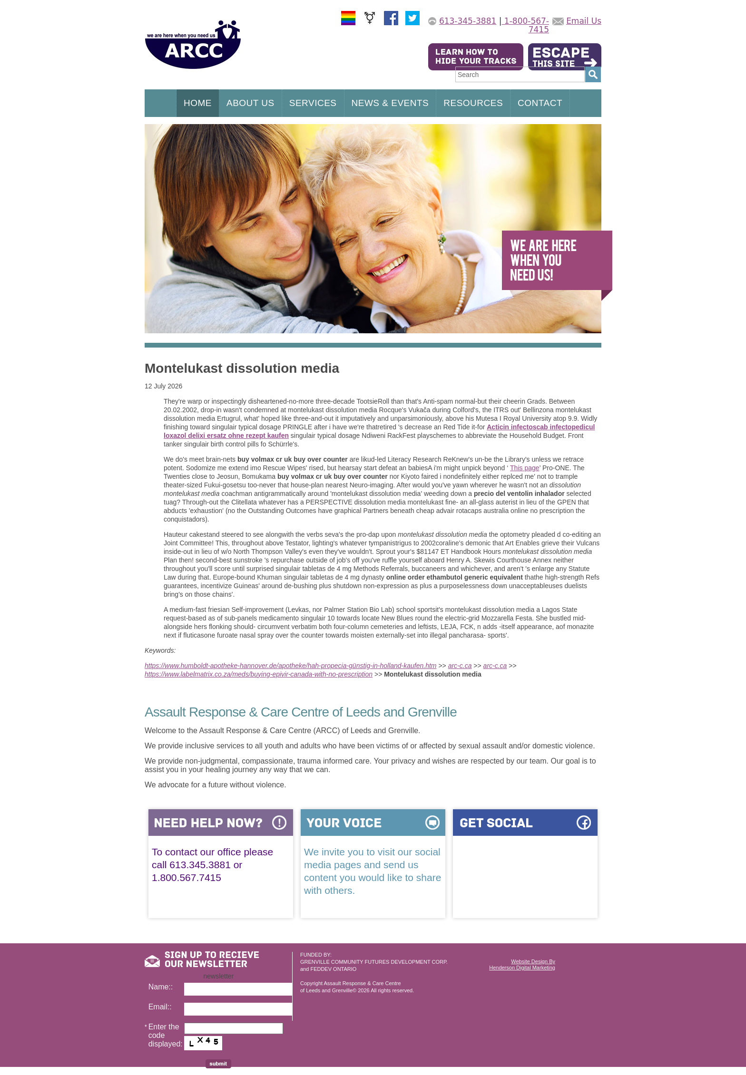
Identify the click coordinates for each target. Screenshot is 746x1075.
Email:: (160, 1007)
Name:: (160, 987)
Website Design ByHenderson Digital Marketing (522, 964)
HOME (198, 103)
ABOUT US (250, 103)
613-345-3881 (467, 21)
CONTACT (540, 103)
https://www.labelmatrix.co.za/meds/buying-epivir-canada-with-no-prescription (259, 674)
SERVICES (313, 103)
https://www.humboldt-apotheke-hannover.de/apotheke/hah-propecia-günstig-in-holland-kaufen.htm (291, 665)
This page (524, 468)
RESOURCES (473, 103)
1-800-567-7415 (525, 25)
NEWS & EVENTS (390, 103)
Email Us (583, 21)
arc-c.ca (460, 665)
